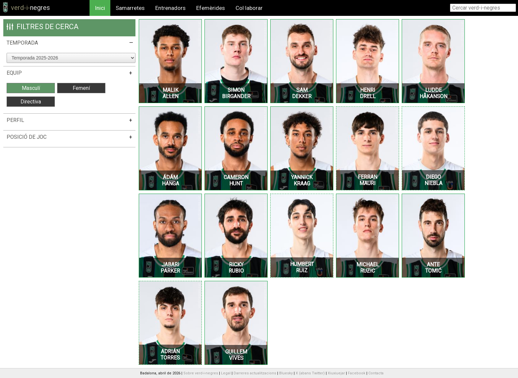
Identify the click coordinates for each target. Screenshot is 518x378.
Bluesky (286, 373)
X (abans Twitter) (310, 373)
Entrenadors (170, 8)
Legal (226, 373)
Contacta (376, 373)
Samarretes (130, 8)
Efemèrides (210, 8)
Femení (81, 88)
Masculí (31, 88)
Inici (100, 8)
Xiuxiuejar (336, 373)
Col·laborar (249, 8)
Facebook (356, 373)
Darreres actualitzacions (255, 373)
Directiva (30, 101)
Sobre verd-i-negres (200, 373)
